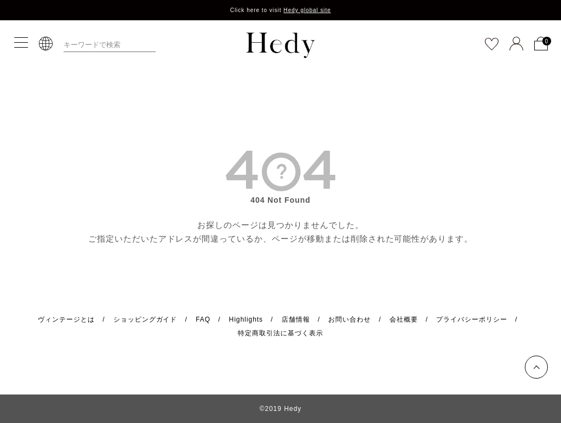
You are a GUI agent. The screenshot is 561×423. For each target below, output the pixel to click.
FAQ (203, 319)
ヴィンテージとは (66, 319)
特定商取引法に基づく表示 (280, 333)
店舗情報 (296, 319)
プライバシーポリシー (471, 319)
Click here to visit (280, 10)
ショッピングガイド (145, 319)
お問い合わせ (349, 319)
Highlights (246, 319)
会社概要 (404, 319)
